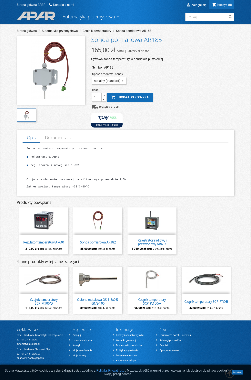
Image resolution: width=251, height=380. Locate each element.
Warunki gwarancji (126, 340)
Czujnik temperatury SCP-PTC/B (206, 302)
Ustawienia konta (82, 340)
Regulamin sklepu (126, 360)
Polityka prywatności (127, 350)
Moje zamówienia (82, 350)
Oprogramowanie (169, 350)
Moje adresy (79, 355)
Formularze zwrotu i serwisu (175, 335)
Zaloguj (77, 335)
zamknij (237, 372)
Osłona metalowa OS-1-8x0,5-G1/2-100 (98, 301)
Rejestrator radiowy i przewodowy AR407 (152, 242)
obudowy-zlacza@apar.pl (31, 357)
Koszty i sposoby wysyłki (130, 335)
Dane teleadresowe (126, 355)
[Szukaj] (209, 17)
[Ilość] (97, 97)
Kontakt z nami (63, 5)
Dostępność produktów (129, 345)
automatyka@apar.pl (28, 343)
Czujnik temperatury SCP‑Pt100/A (152, 301)
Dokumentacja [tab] (59, 138)
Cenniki (163, 345)
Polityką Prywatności (110, 370)
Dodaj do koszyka (130, 97)
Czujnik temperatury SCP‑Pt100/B (43, 301)
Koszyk (77, 345)
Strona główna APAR (31, 5)
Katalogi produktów (170, 340)
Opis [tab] (31, 138)
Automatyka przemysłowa (89, 16)
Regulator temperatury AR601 (44, 242)
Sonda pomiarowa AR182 (98, 242)
